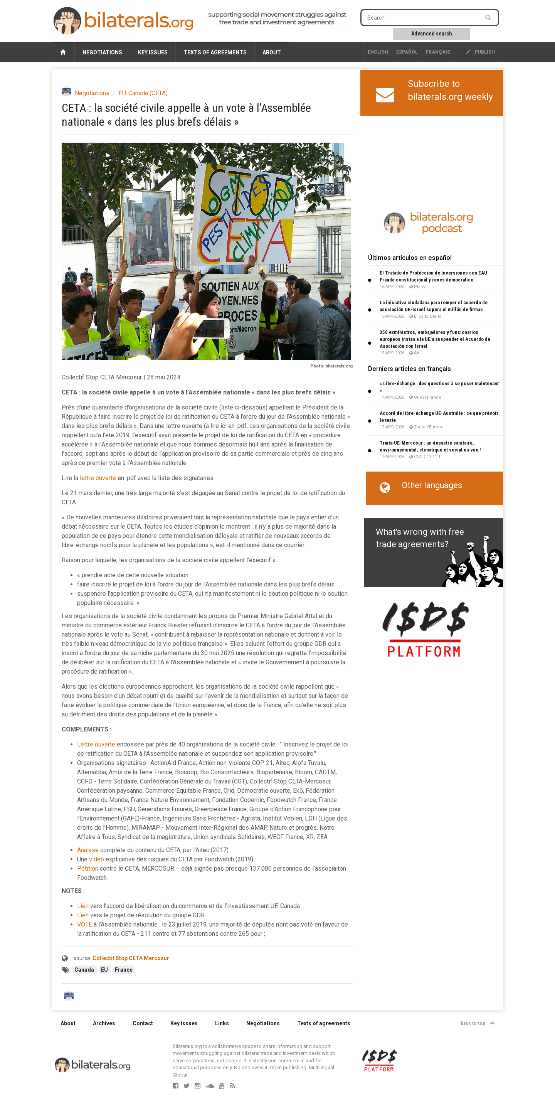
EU (105, 970)
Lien (83, 906)
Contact (143, 1023)
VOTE (84, 924)
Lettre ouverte (96, 744)
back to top (478, 1023)
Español (407, 52)
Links (222, 1023)
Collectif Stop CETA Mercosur (130, 958)
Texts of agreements (215, 52)
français (438, 52)
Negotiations (102, 52)
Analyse (88, 850)
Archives (104, 1023)
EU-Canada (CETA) (143, 93)
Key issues (153, 52)
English (378, 52)
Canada (84, 970)
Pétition (87, 868)
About (271, 52)
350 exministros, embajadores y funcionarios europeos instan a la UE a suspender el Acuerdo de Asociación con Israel (435, 339)
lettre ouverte (98, 478)
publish (480, 52)
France (124, 970)
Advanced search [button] (431, 33)
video (96, 859)
